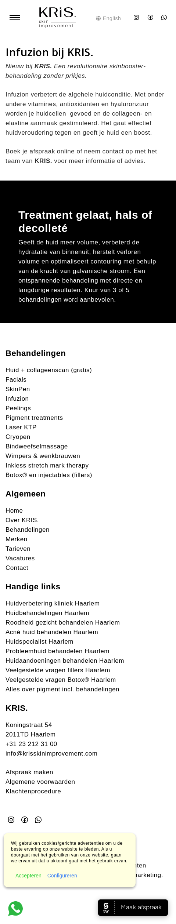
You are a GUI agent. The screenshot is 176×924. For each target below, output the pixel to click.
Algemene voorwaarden (40, 781)
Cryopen (18, 436)
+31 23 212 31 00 (31, 744)
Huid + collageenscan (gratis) (49, 370)
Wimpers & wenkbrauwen (43, 455)
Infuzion (17, 398)
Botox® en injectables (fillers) (49, 475)
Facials (16, 379)
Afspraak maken (29, 772)
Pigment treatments (34, 417)
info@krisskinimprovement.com (51, 753)
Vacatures (20, 558)
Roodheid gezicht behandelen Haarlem (63, 622)
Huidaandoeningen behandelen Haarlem (65, 660)
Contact (17, 567)
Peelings (18, 408)
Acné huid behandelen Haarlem (52, 632)
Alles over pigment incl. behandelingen (62, 689)
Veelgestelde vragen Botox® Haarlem (61, 679)
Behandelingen (28, 529)
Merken (17, 539)
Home (14, 510)
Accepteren (28, 875)
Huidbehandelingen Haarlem (47, 613)
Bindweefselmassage (37, 446)
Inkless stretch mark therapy (47, 465)
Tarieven (18, 548)
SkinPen (18, 389)
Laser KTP (21, 427)
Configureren (62, 875)
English (108, 18)
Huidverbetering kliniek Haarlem (53, 603)
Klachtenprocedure (33, 791)
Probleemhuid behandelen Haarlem (57, 651)
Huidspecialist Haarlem (39, 641)
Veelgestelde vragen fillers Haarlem (58, 670)
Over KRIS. (22, 520)
